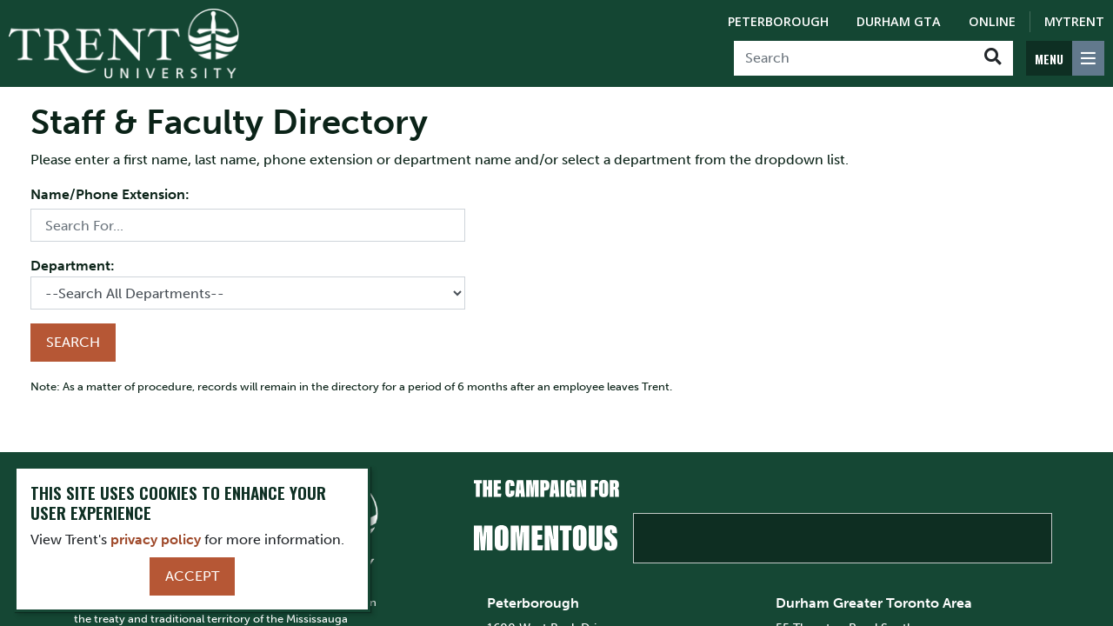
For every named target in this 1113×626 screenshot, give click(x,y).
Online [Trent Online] (992, 21)
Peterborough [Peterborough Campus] (778, 21)
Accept (192, 576)
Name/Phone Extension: (110, 194)
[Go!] (992, 58)
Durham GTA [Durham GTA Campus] (898, 21)
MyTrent (1074, 21)
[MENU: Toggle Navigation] (1065, 58)
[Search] (853, 58)
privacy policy (155, 539)
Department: (72, 265)
